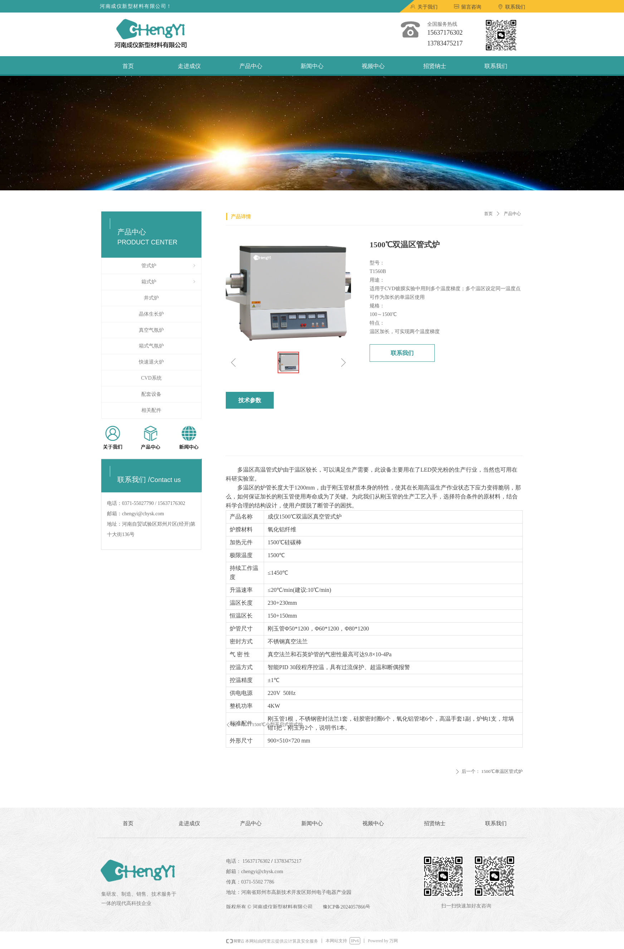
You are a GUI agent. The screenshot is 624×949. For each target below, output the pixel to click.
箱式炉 (169, 282)
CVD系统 (151, 378)
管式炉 (169, 265)
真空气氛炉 (151, 330)
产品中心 (512, 213)
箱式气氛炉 (151, 346)
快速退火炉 (151, 362)
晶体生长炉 (151, 314)
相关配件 (151, 410)
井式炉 (151, 298)
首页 (488, 213)
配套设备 (151, 394)
